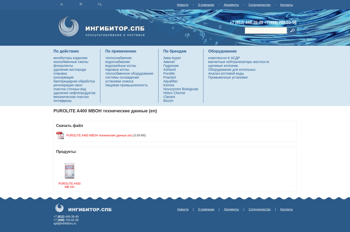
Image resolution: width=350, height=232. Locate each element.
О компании (206, 5)
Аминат (169, 62)
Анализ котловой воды (226, 73)
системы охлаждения (122, 77)
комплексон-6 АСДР (224, 58)
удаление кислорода (69, 69)
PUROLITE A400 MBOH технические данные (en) (99, 135)
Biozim (168, 101)
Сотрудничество (260, 5)
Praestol (169, 77)
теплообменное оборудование (129, 73)
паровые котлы (117, 69)
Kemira (168, 85)
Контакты (286, 5)
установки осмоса (119, 81)
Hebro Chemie (174, 93)
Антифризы (62, 101)
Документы (231, 5)
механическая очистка (71, 97)
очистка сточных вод (69, 89)
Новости (182, 5)
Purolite (169, 73)
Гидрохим (171, 66)
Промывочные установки (228, 77)
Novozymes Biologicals (180, 89)
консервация (63, 77)
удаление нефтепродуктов (74, 93)
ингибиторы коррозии (70, 58)
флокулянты (63, 66)
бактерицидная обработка (74, 81)
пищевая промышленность (126, 85)
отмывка (60, 73)
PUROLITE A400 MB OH (70, 185)
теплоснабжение (118, 58)
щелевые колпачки (223, 66)
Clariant (169, 97)
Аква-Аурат (172, 58)
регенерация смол (67, 85)
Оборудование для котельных (232, 69)
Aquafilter (170, 81)
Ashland (169, 69)
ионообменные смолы (70, 62)
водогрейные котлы (120, 66)
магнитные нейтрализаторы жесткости (238, 62)
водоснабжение (117, 62)
